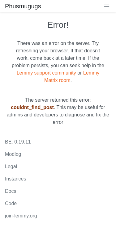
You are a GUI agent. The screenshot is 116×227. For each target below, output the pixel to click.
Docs (10, 191)
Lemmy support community (46, 72)
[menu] (106, 6)
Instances (15, 178)
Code (11, 203)
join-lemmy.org (21, 215)
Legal (11, 166)
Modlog (13, 154)
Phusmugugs (23, 6)
